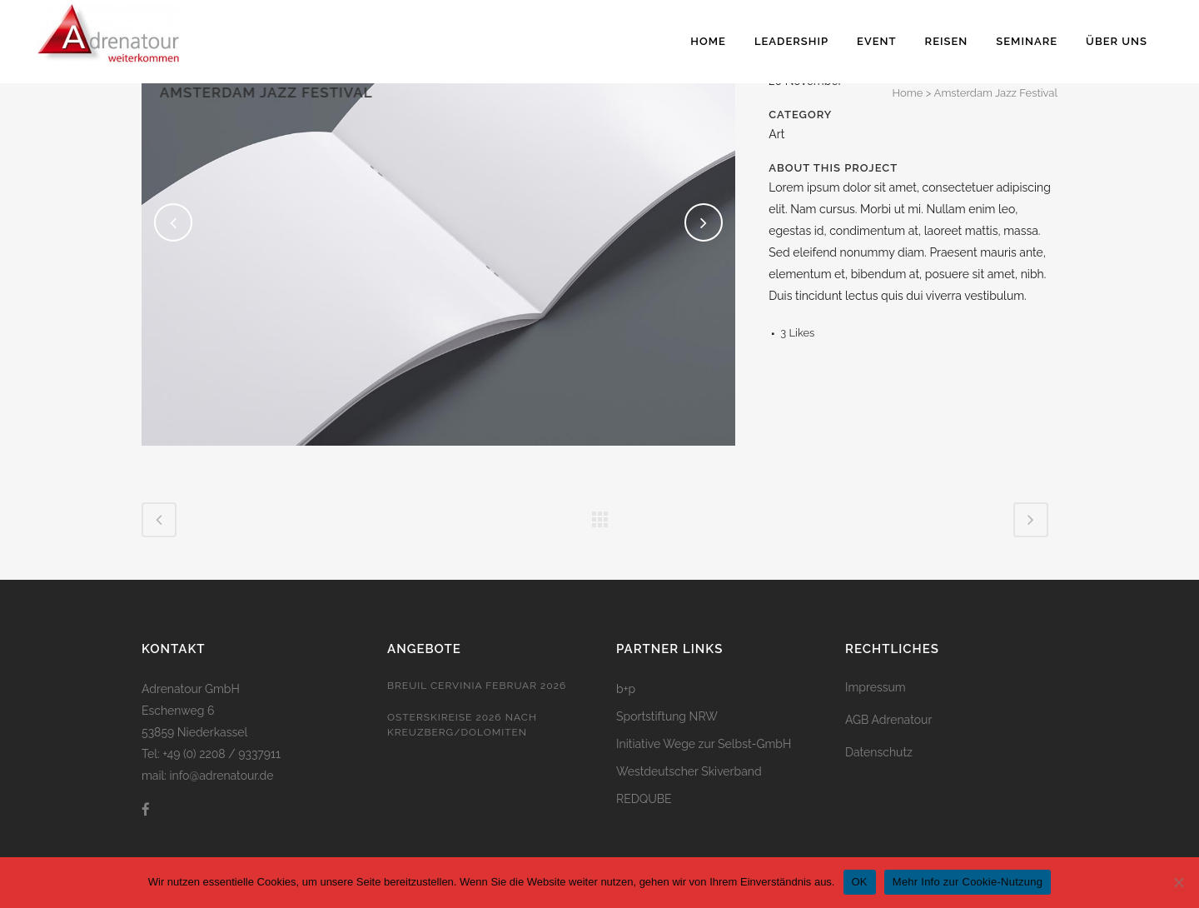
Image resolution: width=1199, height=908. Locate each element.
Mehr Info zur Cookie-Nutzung (967, 882)
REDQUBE (644, 799)
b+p (625, 689)
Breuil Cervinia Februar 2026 (476, 685)
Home (908, 93)
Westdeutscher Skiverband (689, 771)
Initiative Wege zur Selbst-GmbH (703, 744)
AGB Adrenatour (888, 719)
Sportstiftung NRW (667, 716)
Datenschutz (879, 752)
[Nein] (1178, 882)
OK (860, 882)
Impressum (875, 687)
